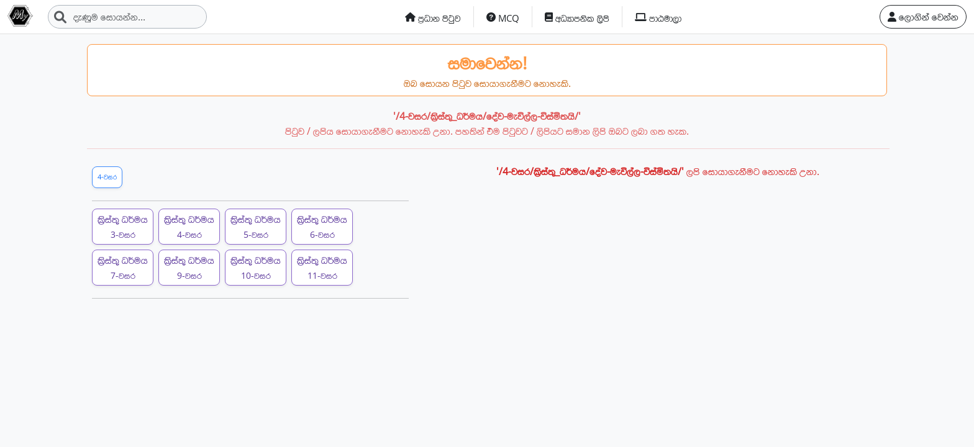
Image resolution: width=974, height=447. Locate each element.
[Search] (127, 17)
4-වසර (107, 176)
